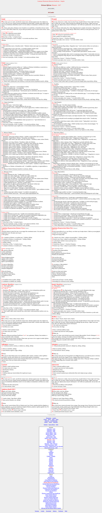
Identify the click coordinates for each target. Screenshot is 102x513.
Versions (37, 511)
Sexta (53, 419)
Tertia (49, 419)
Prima (45, 419)
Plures (50, 422)
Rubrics (55, 511)
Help (66, 511)
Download (48, 511)
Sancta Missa (51, 424)
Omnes (46, 422)
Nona (57, 419)
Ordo (57, 424)
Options (46, 424)
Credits (42, 511)
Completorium (53, 420)
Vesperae (47, 420)
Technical (60, 511)
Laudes (54, 418)
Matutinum (48, 418)
